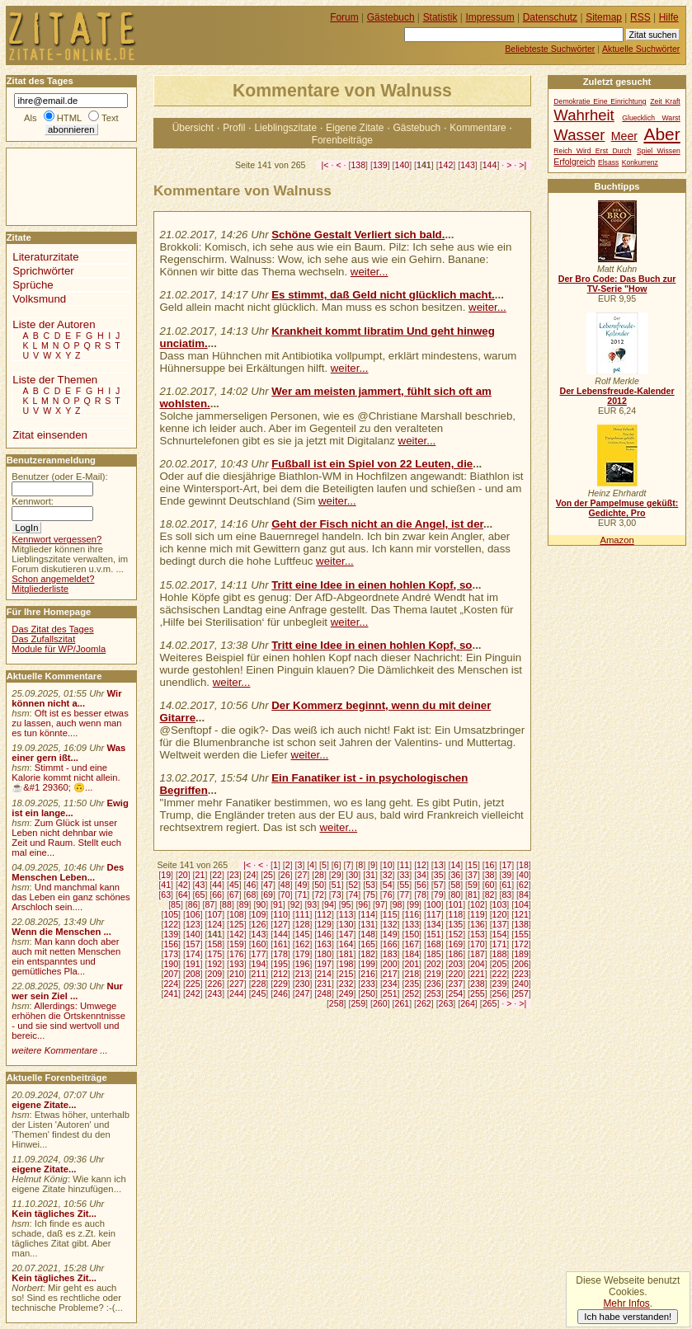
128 (302, 924)
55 (404, 885)
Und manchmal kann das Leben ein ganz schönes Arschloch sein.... (70, 897)
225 (193, 984)
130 (346, 924)
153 (477, 934)
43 (200, 885)
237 (456, 984)
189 (521, 954)
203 (456, 964)
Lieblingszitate (285, 128)
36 (455, 875)
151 (433, 934)
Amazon (616, 540)
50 (319, 885)
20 (183, 875)
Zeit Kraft (665, 101)
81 (473, 894)
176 (236, 954)
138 (358, 165)
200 (390, 964)
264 (467, 1003)
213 (302, 974)
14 (455, 865)
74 (353, 894)
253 (433, 993)
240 (521, 984)
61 (506, 885)
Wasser (579, 134)
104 (521, 904)
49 (303, 885)
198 (346, 964)
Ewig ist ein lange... (70, 808)
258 (336, 1003)
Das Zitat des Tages (52, 629)
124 (214, 924)
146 (324, 934)
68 (252, 894)
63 (166, 894)
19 (166, 875)
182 (367, 954)
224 (170, 984)
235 (411, 984)
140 (402, 165)
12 (421, 865)
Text (110, 118)
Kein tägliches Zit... (54, 1214)
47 (268, 885)
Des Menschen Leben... (68, 872)
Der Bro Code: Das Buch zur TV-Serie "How (617, 284)
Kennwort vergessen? (56, 539)
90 (261, 904)
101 (456, 904)
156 (170, 944)
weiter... (369, 271)
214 (324, 974)
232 (346, 984)
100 (433, 904)
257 (521, 993)
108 (236, 914)
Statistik (440, 17)
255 (477, 993)
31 (370, 875)
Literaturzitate (45, 257)
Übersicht (193, 128)
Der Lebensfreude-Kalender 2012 (616, 396)
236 (433, 984)
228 (259, 984)
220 (456, 974)
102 (477, 904)
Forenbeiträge (342, 140)
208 (193, 974)
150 (411, 934)
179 (302, 954)
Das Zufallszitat (43, 639)
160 (259, 944)
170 (477, 944)
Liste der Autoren (53, 324)
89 (244, 904)
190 (170, 964)
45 (234, 885)
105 (170, 914)
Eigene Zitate (355, 128)
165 (367, 944)
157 (193, 944)
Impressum (490, 17)
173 (170, 954)
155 (521, 934)
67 (234, 894)
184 (411, 954)
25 (268, 875)
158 (214, 944)
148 (367, 934)
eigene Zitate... (44, 1105)
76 (388, 894)
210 (236, 974)
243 (214, 993)
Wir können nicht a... (66, 698)
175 (214, 954)
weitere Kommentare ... (59, 1050)
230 (302, 984)
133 (411, 924)
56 (421, 885)
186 (456, 954)
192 (214, 964)
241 (170, 993)
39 (506, 875)
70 (285, 894)
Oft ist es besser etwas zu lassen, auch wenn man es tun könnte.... (70, 723)
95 (346, 904)
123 (193, 924)
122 (170, 924)
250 (367, 993)
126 (259, 924)
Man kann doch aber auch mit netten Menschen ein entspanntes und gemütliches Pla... (66, 956)
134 (433, 924)
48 (285, 885)
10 (388, 865)
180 (324, 954)
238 (477, 984)
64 (183, 894)
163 (324, 944)
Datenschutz (550, 17)
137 (499, 924)
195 (280, 964)
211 (259, 974)
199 (367, 964)
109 (259, 914)
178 (280, 954)
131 (367, 924)
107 (214, 914)
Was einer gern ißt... (68, 753)
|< (325, 165)
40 (524, 875)
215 (346, 974)
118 (456, 914)
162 (302, 944)
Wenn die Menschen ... (61, 932)
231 (324, 984)
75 (370, 894)
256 (499, 993)
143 (467, 165)
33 (404, 875)
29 (336, 875)
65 (200, 894)
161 (280, 944)
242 (193, 993)
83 (506, 894)
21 (200, 875)
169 (456, 944)
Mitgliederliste (40, 589)
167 (411, 944)
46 (252, 885)
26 (285, 875)
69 (268, 894)
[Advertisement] (56, 185)
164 (346, 944)
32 (388, 875)
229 (280, 984)
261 (402, 1003)
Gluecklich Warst (651, 118)
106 (193, 914)
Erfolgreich (574, 162)
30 (353, 875)
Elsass (608, 162)
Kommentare (478, 128)
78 (421, 894)
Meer (624, 136)
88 (227, 904)
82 (490, 894)
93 (312, 904)
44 (217, 885)
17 (506, 865)
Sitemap (604, 17)
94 (329, 904)
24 (252, 875)
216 (367, 974)
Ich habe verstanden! (627, 1317)
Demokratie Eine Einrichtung (599, 101)
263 (446, 1003)
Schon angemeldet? (53, 579)
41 (166, 885)
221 (477, 974)
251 (390, 993)
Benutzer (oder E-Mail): (59, 476)
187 (477, 954)
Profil (234, 128)
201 (411, 964)
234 (390, 984)
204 (477, 964)
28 (319, 875)
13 (439, 865)
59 (473, 885)
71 (303, 894)
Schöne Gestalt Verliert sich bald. (358, 234)
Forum (344, 17)
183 (390, 954)
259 (358, 1003)
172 (521, 944)
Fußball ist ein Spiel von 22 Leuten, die (372, 464)
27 (303, 875)
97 (380, 904)
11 (404, 865)
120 (499, 914)
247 (302, 993)
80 (455, 894)
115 (390, 914)
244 (236, 993)
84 (524, 894)
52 (353, 885)
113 (346, 914)
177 (259, 954)
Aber (661, 133)
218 (411, 974)
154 (499, 934)
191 (193, 964)
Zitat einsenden (49, 435)
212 (280, 974)
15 (473, 865)
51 (336, 885)
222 (499, 974)
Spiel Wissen (658, 151)
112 (324, 914)
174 (193, 954)
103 (499, 904)
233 (367, 984)
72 (319, 894)
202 (433, 964)
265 (490, 1003)
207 (170, 974)
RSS (640, 17)
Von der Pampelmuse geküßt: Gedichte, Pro (617, 508)
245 (259, 993)
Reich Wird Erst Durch (592, 151)
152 (456, 934)
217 (390, 974)
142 (446, 165)
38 (490, 875)
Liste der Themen (54, 379)
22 (217, 875)
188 (499, 954)
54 (388, 885)
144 (490, 165)
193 (236, 964)
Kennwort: (33, 501)
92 (295, 904)
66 (217, 894)
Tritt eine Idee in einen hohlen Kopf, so (371, 585)
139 (380, 165)
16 (490, 865)
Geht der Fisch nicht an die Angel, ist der (377, 524)
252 (411, 993)
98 (397, 904)
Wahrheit (583, 115)
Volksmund (39, 299)
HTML (69, 118)
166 (390, 944)
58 (455, 885)
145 (302, 934)
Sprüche (32, 285)
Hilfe (669, 17)
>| (522, 165)
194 (259, 964)
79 (439, 894)
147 (346, 934)
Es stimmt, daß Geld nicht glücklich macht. (383, 295)
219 (433, 974)
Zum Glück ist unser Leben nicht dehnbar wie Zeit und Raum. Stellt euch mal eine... (66, 837)
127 (280, 924)
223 (521, 974)
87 (209, 904)
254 (456, 993)
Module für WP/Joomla (59, 649)
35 (439, 875)
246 (280, 993)
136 (477, 924)
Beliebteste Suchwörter (550, 49)
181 (346, 954)
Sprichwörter (42, 271)
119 (477, 914)
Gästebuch (417, 128)
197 (324, 964)
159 (236, 944)
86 (193, 904)
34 (421, 875)
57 (439, 885)
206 (521, 964)
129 (324, 924)
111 (302, 914)
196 (302, 964)
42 (183, 885)
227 (236, 984)
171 (499, 944)
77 (404, 894)
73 (336, 894)
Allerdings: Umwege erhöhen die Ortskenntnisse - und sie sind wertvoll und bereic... (68, 1020)
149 (390, 934)
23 (234, 875)
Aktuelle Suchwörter (641, 49)
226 (214, 984)
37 (473, 875)
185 (433, 954)
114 (367, 914)
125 (236, 924)
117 (433, 914)
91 (278, 904)
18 (524, 865)
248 (324, 993)
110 (280, 914)
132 (390, 924)
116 (411, 914)
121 (521, 914)
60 (490, 885)
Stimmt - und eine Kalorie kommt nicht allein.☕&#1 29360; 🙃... (66, 777)
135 (456, 924)
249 (346, 993)
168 (433, 944)
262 (424, 1003)
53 (370, 885)
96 (363, 904)
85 (176, 904)
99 (414, 904)
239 (499, 984)
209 (214, 974)
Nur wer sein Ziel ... (67, 991)
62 (524, 885)
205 (499, 964)
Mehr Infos (626, 1303)
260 (380, 1003)
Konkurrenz (640, 162)
